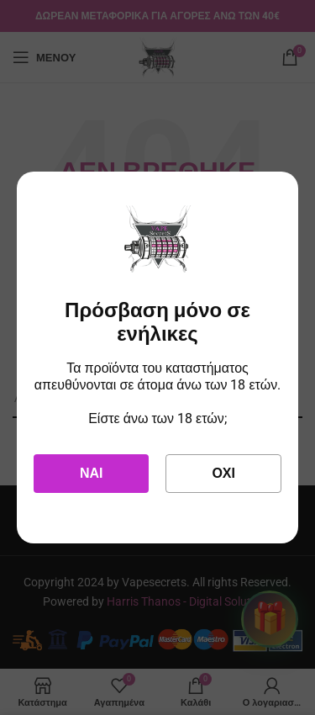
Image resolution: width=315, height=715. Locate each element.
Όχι (223, 473)
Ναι (91, 473)
